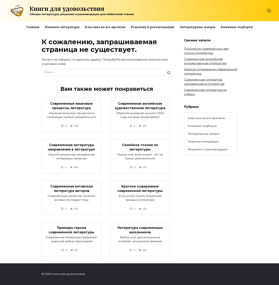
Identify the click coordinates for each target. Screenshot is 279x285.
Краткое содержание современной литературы (140, 189)
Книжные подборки (237, 27)
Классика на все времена (105, 27)
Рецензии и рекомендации (152, 27)
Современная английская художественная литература (140, 106)
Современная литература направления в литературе (71, 147)
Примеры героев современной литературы (71, 230)
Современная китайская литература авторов (71, 189)
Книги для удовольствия (67, 8)
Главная (32, 27)
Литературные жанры (197, 27)
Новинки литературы (62, 27)
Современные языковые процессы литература (71, 106)
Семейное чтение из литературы (140, 147)
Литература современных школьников (140, 230)
